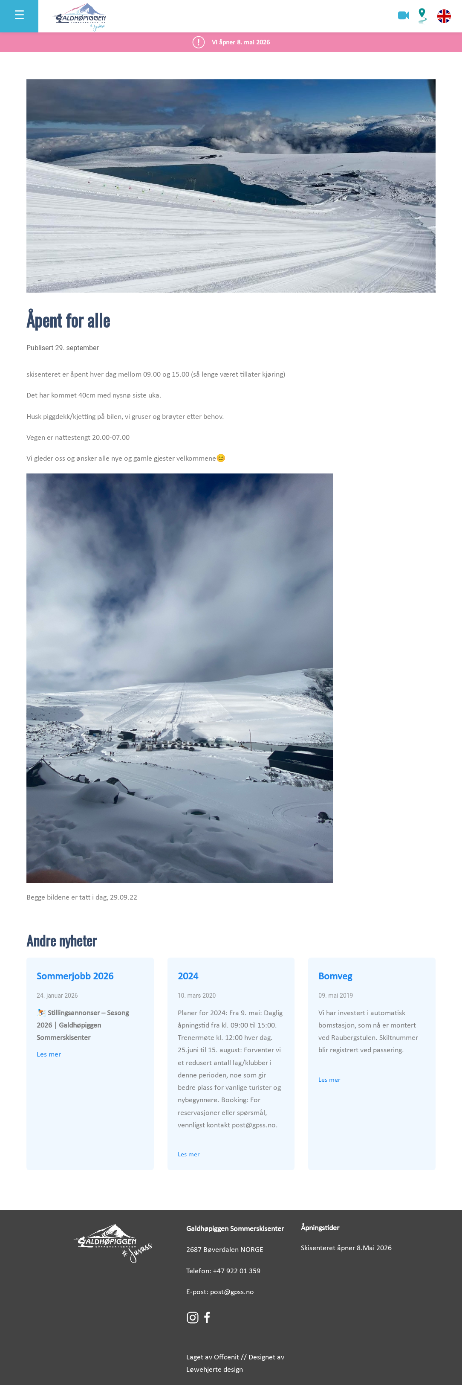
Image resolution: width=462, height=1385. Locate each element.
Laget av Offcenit (212, 1357)
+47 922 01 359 (236, 1271)
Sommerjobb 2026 (75, 977)
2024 (188, 977)
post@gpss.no (232, 1292)
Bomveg (335, 977)
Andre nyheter (61, 940)
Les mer (49, 1055)
